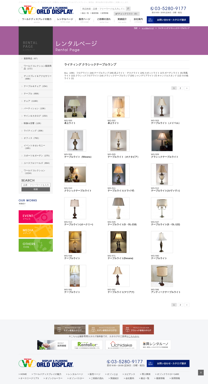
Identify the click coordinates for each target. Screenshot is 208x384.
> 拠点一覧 (85, 13)
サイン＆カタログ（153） (36, 116)
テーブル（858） (32, 93)
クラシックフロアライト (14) (90, 75)
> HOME (23, 374)
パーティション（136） (35, 108)
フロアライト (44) (85, 73)
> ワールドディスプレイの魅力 (46, 374)
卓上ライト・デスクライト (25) (129, 73)
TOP (135, 28)
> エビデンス (129, 374)
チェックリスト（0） (128, 13)
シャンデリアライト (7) (146, 75)
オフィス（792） (32, 138)
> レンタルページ (74, 374)
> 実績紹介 (113, 378)
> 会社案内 (129, 378)
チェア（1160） (31, 101)
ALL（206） (70, 73)
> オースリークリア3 (29, 378)
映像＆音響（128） (33, 123)
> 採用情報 (104, 13)
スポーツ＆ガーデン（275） (37, 155)
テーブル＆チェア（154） (36, 86)
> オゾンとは (111, 374)
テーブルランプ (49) (103, 73)
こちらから (134, 336)
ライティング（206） (34, 130)
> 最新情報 (94, 13)
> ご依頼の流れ (96, 378)
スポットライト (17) (154, 73)
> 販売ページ (94, 374)
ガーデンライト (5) (174, 73)
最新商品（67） (31, 58)
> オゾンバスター (75, 378)
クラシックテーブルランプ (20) (119, 75)
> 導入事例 (145, 374)
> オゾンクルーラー (53, 378)
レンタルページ (148, 28)
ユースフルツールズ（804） (37, 163)
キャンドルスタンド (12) (169, 75)
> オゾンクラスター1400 (167, 374)
